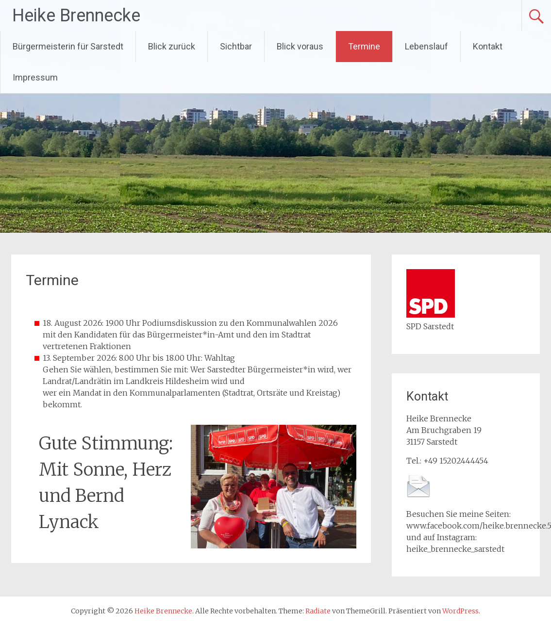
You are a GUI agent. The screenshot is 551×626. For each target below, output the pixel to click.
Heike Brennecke (76, 15)
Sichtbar (236, 46)
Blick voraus (300, 46)
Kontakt (487, 46)
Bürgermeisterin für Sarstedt (68, 46)
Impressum (35, 77)
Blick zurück (171, 46)
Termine (364, 46)
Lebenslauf (426, 46)
